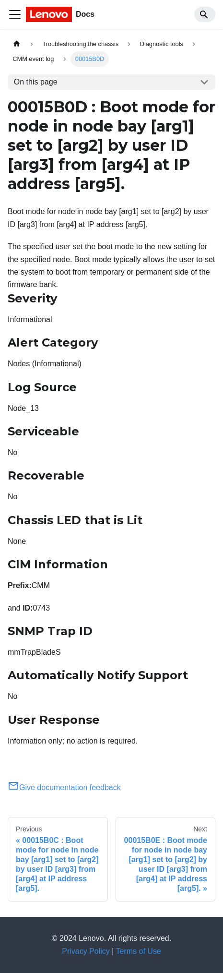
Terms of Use (138, 951)
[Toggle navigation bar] (15, 14)
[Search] (204, 14)
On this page (36, 82)
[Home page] (17, 43)
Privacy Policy (86, 951)
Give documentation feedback (64, 787)
